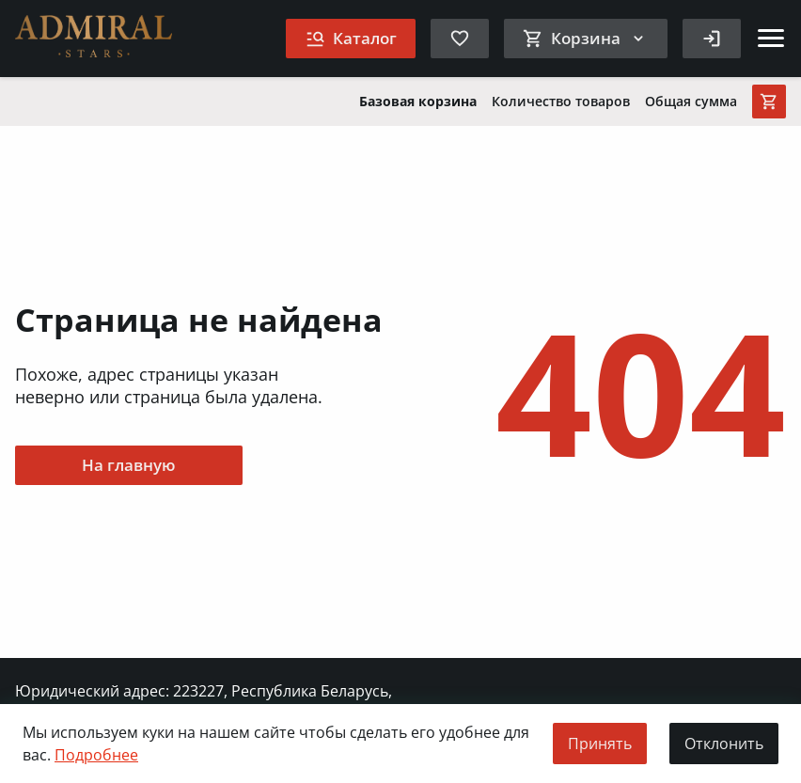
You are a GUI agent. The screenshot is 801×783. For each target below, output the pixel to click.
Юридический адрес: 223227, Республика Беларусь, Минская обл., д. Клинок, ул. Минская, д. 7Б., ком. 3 (203, 701)
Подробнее (96, 754)
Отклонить (723, 743)
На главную (129, 465)
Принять (600, 743)
